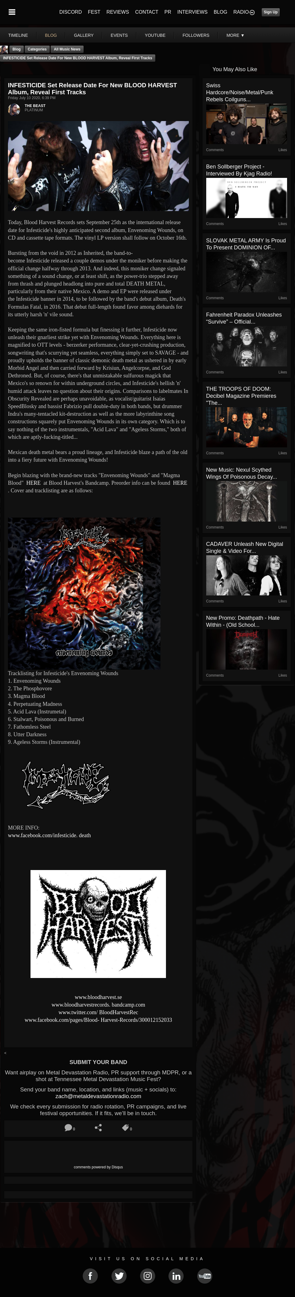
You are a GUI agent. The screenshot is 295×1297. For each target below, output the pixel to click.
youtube (155, 35)
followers (196, 35)
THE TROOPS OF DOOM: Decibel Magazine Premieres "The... (241, 396)
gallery (83, 35)
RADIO (241, 12)
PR (167, 12)
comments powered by (98, 1167)
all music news (67, 49)
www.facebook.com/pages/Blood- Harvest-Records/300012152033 (98, 1020)
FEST (94, 12)
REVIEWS (117, 12)
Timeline (18, 35)
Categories (37, 49)
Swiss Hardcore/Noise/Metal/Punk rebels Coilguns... (239, 92)
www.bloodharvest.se (98, 997)
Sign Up (271, 12)
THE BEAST (35, 106)
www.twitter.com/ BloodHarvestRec (98, 1012)
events (119, 35)
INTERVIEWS (192, 12)
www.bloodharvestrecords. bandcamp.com (98, 1005)
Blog (17, 49)
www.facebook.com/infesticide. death (49, 835)
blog (51, 35)
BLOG (220, 12)
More (235, 35)
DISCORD (70, 12)
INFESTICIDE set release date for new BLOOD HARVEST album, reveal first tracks (77, 58)
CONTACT (146, 12)
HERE (33, 483)
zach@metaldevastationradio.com (98, 1096)
